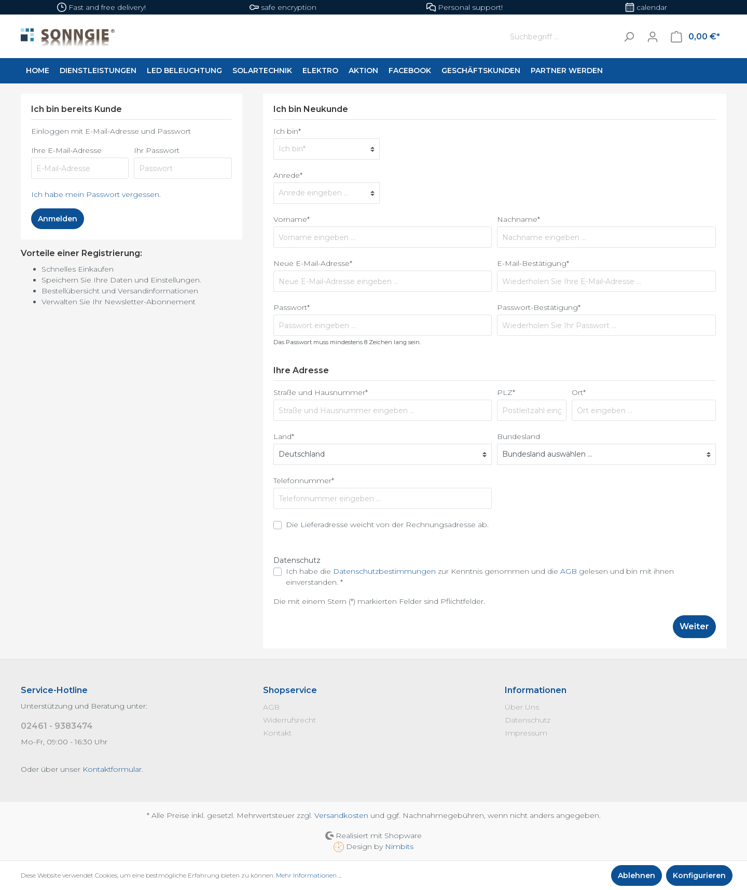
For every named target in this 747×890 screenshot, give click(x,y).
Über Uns (522, 707)
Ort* (579, 392)
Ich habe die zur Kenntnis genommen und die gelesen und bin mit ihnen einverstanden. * (480, 577)
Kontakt (277, 733)
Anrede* (287, 175)
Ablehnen (636, 875)
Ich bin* (287, 131)
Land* (283, 436)
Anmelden (57, 218)
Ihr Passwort (156, 150)
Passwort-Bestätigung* (538, 307)
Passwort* (291, 307)
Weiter (694, 626)
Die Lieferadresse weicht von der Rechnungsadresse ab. (387, 524)
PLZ (506, 392)
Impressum (526, 733)
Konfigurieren (699, 875)
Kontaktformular (112, 769)
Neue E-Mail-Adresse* (312, 263)
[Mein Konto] (653, 37)
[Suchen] (629, 36)
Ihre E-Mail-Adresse (66, 150)
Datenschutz (527, 720)
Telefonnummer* (303, 480)
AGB (568, 571)
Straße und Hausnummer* (320, 392)
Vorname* (291, 219)
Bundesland (518, 436)
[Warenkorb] (695, 37)
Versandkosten (341, 815)
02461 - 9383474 (57, 726)
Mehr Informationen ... (308, 875)
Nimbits (399, 846)
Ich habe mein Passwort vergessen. (96, 194)
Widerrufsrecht (289, 720)
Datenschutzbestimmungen (384, 571)
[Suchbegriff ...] (561, 36)
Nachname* (518, 219)
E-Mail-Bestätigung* (533, 263)
